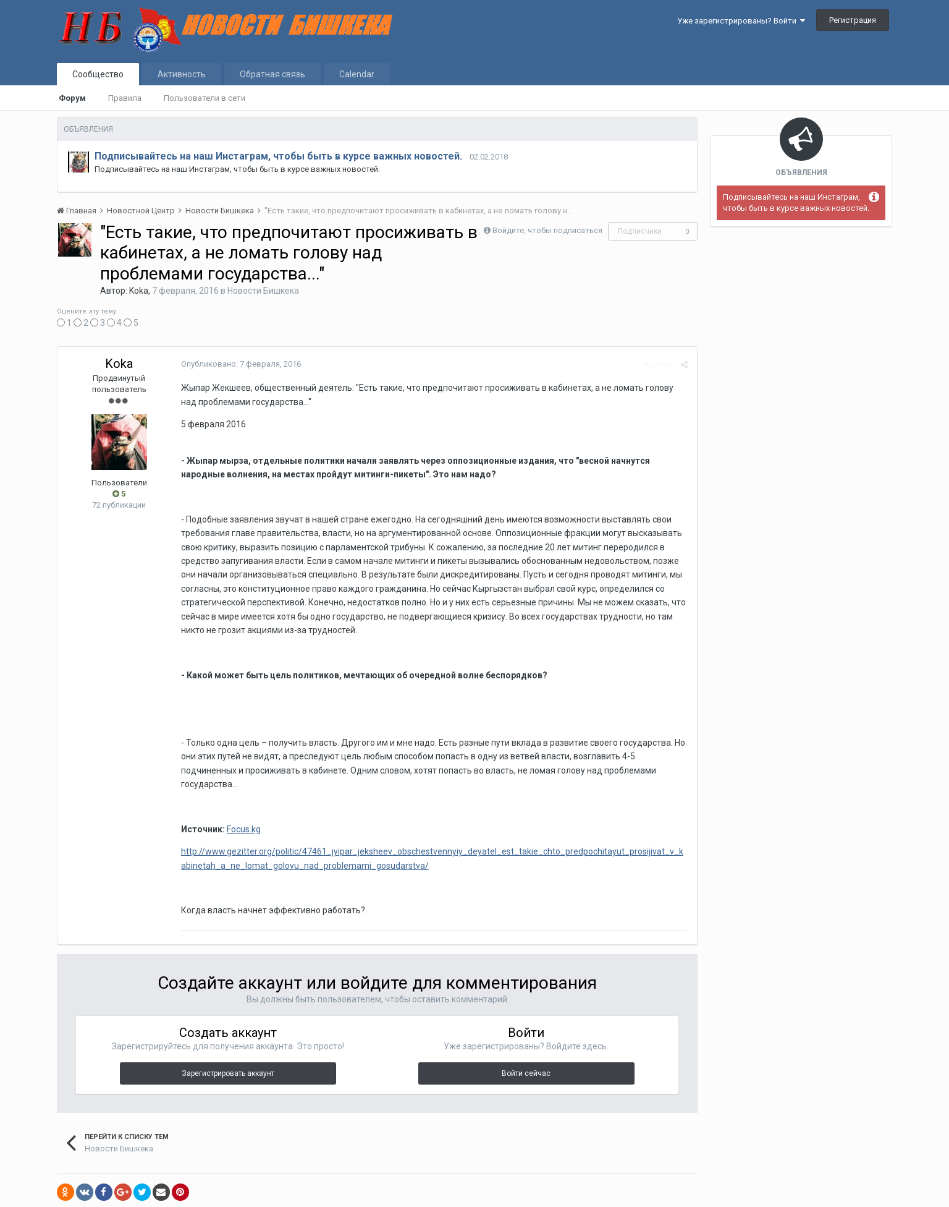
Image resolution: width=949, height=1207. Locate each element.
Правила (124, 98)
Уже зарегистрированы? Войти (741, 20)
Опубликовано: (241, 364)
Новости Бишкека (263, 291)
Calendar (356, 74)
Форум (72, 98)
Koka (138, 291)
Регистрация (852, 20)
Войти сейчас (526, 1073)
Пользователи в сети (204, 98)
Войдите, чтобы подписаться (547, 230)
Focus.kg (244, 829)
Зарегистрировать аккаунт (228, 1073)
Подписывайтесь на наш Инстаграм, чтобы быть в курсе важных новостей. (278, 156)
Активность (182, 74)
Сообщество (98, 74)
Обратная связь (272, 74)
